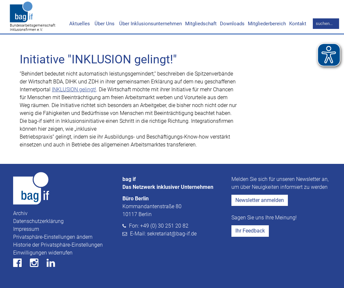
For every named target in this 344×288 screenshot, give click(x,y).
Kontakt (297, 24)
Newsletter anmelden (259, 200)
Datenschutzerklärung (38, 221)
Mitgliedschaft (201, 24)
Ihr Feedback (250, 231)
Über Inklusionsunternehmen (150, 24)
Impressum (26, 229)
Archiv (20, 213)
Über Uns (104, 24)
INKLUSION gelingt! (74, 89)
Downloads (232, 24)
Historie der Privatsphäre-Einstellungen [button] (58, 245)
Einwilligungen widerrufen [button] (43, 253)
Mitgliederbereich (267, 24)
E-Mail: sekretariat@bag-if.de (163, 234)
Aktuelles (79, 24)
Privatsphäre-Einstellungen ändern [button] (53, 237)
